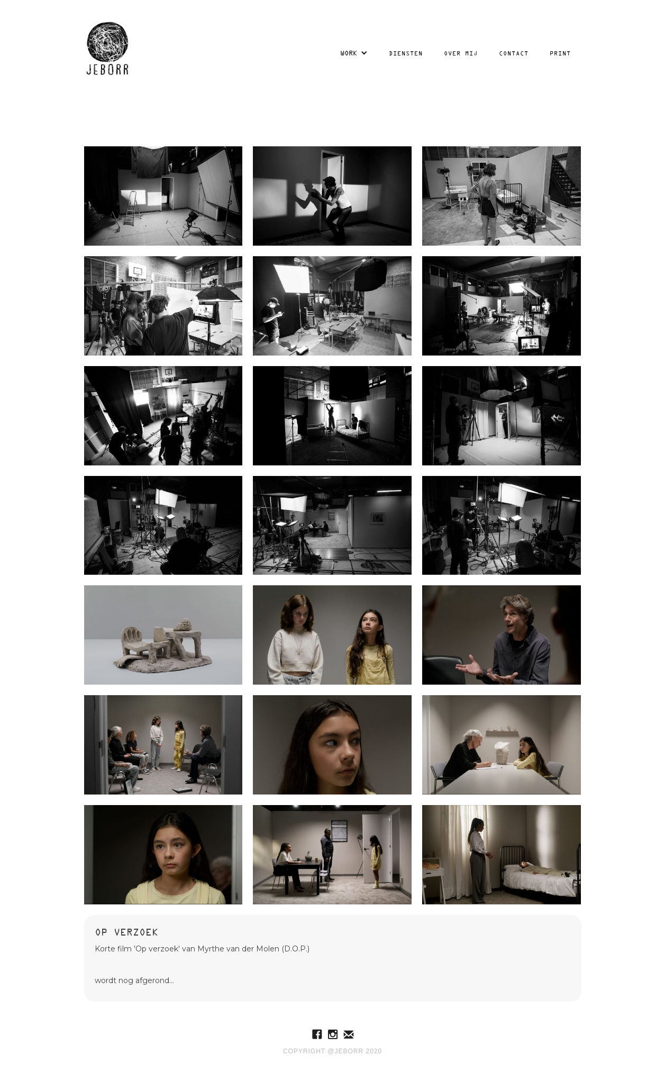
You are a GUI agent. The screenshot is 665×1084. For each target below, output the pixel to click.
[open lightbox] (163, 196)
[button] (354, 53)
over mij (461, 53)
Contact (514, 53)
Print (560, 53)
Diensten (406, 53)
